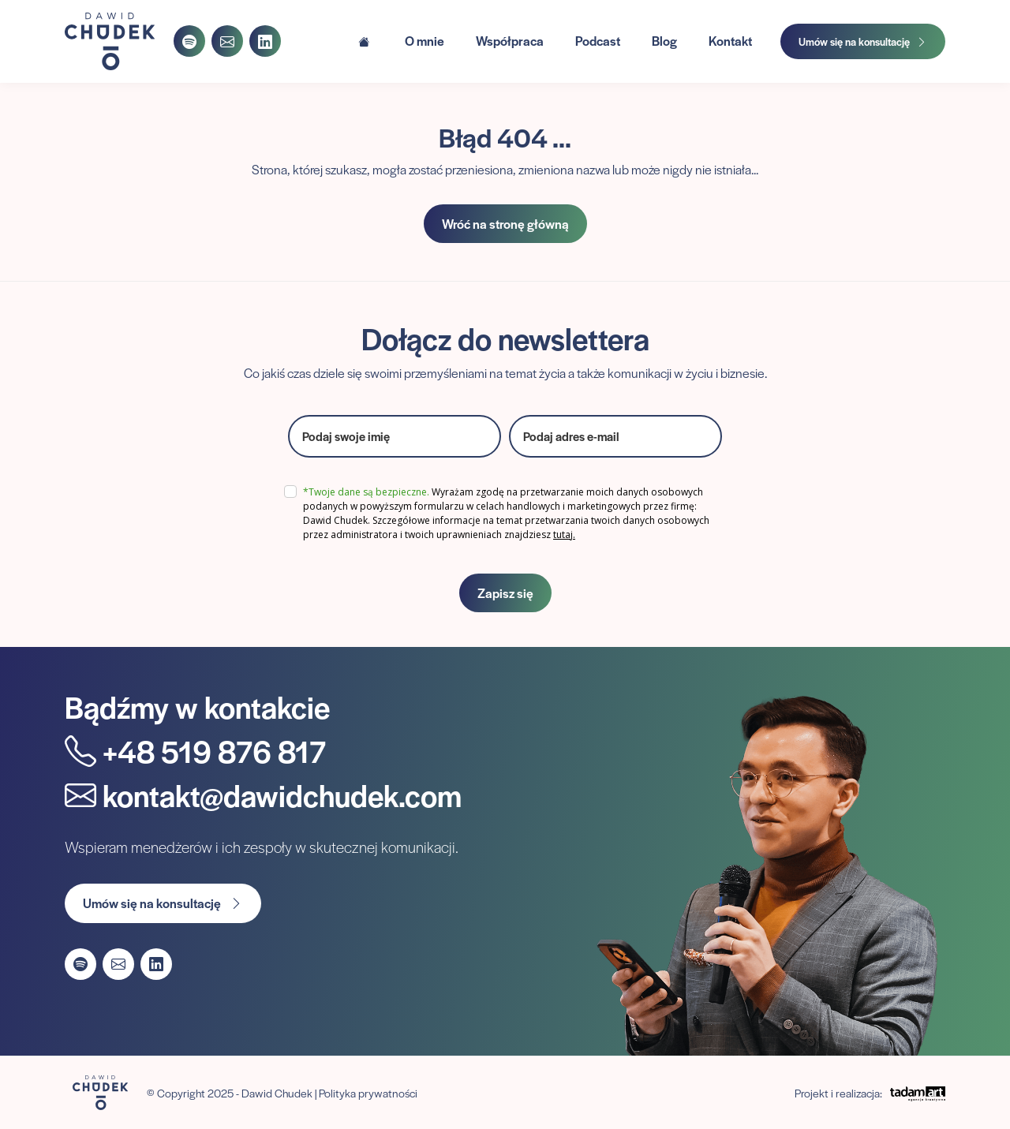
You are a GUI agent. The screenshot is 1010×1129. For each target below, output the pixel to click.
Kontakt (730, 41)
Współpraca (510, 41)
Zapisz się (505, 593)
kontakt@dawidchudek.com (263, 795)
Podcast (597, 41)
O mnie (424, 41)
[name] (394, 436)
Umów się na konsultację (863, 41)
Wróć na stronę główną (505, 224)
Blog (664, 41)
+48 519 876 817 (195, 751)
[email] (615, 436)
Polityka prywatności (368, 1093)
